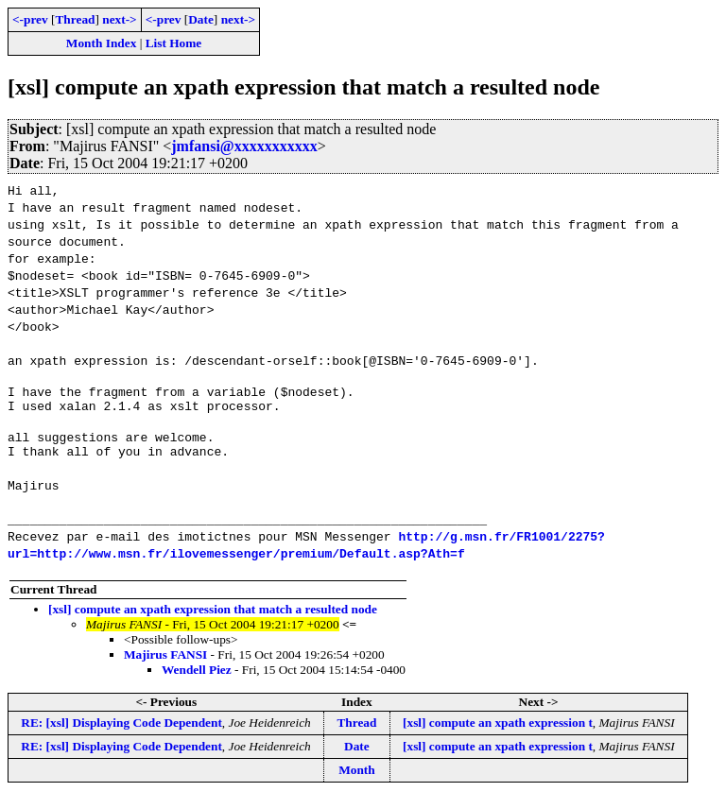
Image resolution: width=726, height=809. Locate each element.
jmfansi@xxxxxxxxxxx (244, 146)
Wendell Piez (197, 681)
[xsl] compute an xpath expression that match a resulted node (212, 620)
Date (201, 19)
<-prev (30, 19)
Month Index (101, 43)
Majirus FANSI (165, 666)
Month (356, 781)
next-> (119, 19)
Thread (75, 19)
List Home (174, 43)
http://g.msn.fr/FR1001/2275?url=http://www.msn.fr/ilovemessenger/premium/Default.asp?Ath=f (306, 556)
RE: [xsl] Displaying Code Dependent (121, 734)
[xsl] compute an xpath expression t (498, 734)
